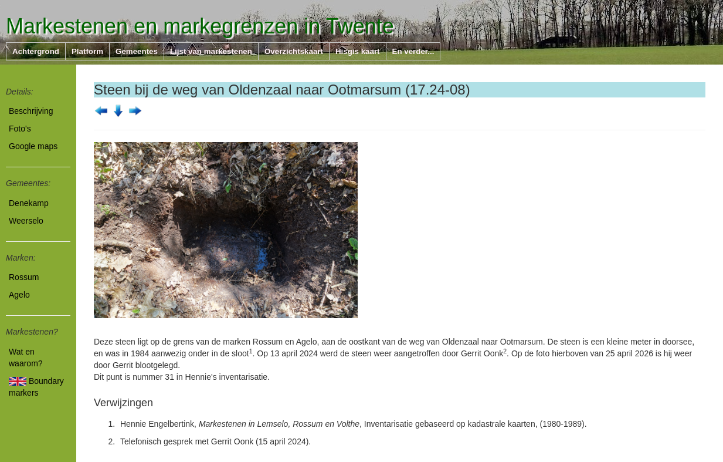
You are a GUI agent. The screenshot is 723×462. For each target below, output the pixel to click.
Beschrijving (31, 111)
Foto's (20, 128)
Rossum (24, 277)
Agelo (19, 294)
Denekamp (29, 203)
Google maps (33, 146)
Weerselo (26, 220)
